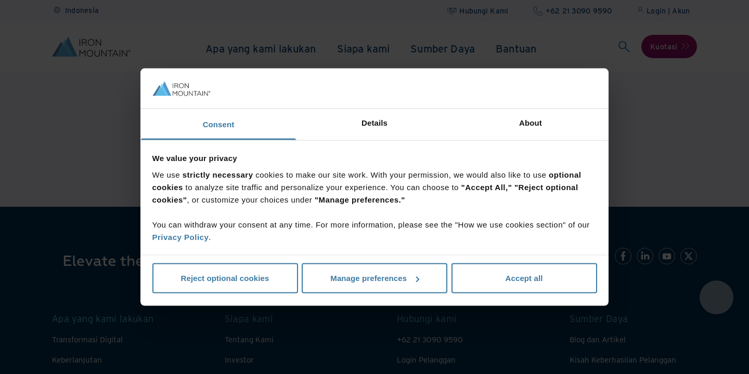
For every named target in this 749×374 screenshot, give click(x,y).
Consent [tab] (219, 123)
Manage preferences (374, 278)
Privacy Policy (180, 236)
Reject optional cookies (225, 278)
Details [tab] (374, 122)
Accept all (524, 278)
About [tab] (530, 122)
